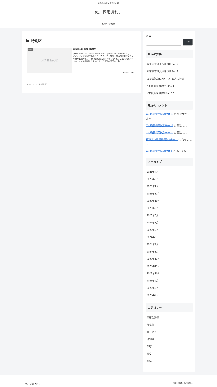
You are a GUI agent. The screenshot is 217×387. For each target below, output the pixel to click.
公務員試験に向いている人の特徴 (165, 78)
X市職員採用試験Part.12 (160, 93)
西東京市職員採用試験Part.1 (162, 71)
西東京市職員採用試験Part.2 (162, 64)
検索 (148, 36)
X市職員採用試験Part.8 (159, 151)
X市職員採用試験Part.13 (160, 85)
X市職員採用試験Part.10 (159, 132)
